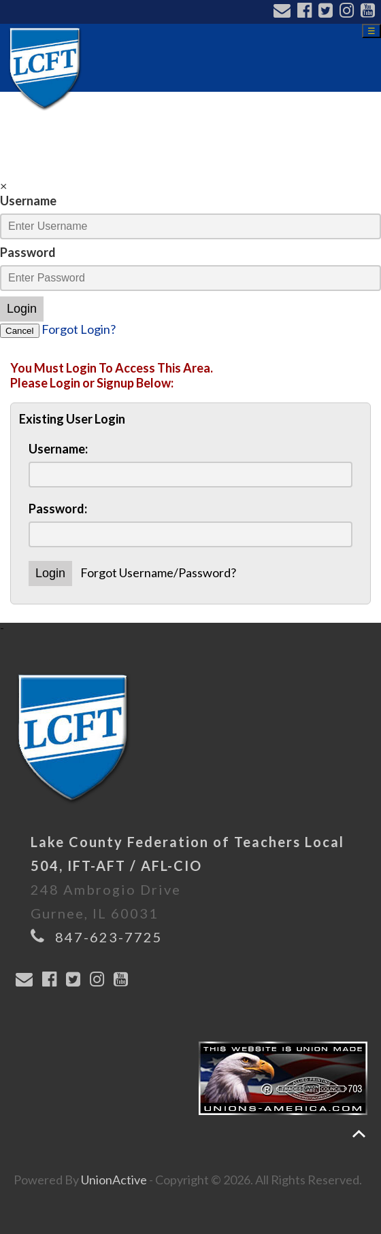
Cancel (19, 331)
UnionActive (114, 1179)
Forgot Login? (79, 329)
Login (22, 308)
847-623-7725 (109, 937)
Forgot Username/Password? (158, 572)
